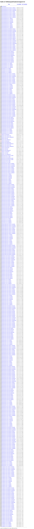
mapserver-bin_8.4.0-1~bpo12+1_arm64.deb (8, 204)
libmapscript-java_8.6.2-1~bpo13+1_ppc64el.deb (9, 408)
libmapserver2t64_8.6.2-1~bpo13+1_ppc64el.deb (9, 226)
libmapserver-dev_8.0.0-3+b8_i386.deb (7, 333)
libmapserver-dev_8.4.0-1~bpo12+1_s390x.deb (8, 316)
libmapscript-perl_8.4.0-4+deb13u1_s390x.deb (8, 366)
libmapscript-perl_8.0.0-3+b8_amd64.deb (7, 399)
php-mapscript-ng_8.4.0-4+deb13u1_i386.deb (8, 98)
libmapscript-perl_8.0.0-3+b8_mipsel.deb (7, 391)
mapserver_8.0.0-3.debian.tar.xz (6, 150)
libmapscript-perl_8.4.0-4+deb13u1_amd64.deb (8, 375)
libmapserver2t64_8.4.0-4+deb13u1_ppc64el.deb (8, 247)
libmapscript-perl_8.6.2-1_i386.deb (7, 361)
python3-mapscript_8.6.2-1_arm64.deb (7, 26)
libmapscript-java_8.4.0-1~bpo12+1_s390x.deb (8, 437)
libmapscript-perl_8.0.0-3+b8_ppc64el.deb (8, 390)
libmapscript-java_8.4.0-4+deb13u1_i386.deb (8, 431)
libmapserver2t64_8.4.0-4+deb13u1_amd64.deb (8, 254)
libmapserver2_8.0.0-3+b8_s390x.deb (7, 267)
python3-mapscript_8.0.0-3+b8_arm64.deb (8, 60)
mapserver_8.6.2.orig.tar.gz (5, 134)
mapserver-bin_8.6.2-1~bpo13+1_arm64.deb (8, 171)
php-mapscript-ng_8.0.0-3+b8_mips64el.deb (8, 121)
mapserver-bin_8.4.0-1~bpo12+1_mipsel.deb (8, 197)
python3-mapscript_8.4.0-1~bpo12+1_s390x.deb (8, 39)
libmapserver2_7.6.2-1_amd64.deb (6, 283)
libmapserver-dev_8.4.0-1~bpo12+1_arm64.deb (8, 325)
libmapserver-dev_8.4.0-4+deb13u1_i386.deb (8, 309)
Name (9, 4)
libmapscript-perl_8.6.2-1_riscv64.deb (7, 357)
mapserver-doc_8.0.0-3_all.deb (6, 160)
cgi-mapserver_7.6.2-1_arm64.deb (6, 524)
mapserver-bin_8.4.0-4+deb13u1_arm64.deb (8, 192)
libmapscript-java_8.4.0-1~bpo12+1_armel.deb (8, 445)
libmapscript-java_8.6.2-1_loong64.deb (7, 420)
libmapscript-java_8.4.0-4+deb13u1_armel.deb (8, 433)
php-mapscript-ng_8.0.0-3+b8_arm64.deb (7, 126)
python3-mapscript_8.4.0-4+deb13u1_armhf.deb (8, 34)
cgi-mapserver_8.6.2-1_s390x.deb (6, 477)
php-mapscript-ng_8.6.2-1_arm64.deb (7, 92)
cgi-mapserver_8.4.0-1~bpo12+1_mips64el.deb (8, 502)
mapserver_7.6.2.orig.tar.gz (5, 151)
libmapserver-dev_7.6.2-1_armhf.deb (7, 341)
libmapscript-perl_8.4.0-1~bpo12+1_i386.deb (8, 382)
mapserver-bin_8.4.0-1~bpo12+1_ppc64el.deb (8, 196)
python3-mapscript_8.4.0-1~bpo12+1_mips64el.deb (9, 43)
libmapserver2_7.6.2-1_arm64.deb (6, 282)
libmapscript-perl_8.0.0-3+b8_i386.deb (7, 394)
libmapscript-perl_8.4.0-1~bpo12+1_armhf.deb (8, 383)
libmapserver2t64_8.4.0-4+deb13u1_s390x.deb (8, 245)
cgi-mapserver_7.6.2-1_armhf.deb (6, 523)
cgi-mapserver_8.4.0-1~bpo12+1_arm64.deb (8, 507)
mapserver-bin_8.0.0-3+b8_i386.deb (7, 212)
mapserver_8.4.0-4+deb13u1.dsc (6, 142)
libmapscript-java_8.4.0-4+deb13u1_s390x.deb (8, 427)
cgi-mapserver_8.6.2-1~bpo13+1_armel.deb (8, 473)
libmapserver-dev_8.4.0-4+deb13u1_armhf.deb (8, 311)
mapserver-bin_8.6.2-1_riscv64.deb (7, 175)
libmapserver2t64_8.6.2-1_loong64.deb (7, 238)
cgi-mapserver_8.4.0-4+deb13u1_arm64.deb (8, 495)
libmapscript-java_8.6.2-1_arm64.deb (7, 424)
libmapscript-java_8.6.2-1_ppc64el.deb (7, 419)
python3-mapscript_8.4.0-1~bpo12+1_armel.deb (8, 47)
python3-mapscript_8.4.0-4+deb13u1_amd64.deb (9, 38)
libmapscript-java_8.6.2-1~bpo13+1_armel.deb (8, 412)
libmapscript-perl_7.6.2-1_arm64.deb (7, 403)
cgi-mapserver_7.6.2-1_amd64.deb (6, 526)
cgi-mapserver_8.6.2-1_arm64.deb (6, 485)
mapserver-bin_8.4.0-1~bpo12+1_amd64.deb (8, 205)
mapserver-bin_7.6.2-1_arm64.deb (6, 221)
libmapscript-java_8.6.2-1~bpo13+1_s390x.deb (8, 406)
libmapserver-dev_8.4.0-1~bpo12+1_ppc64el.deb (9, 317)
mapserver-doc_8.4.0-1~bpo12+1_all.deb (7, 159)
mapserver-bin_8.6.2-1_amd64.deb (6, 183)
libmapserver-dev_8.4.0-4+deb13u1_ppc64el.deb (8, 308)
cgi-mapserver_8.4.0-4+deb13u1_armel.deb (8, 494)
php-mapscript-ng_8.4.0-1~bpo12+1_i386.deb (8, 110)
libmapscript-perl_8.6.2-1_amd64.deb (7, 365)
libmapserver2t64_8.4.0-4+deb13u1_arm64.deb (8, 253)
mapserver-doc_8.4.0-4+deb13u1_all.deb (7, 158)
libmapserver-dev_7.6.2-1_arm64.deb (7, 342)
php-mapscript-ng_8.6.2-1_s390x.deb (7, 84)
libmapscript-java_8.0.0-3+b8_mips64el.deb (8, 453)
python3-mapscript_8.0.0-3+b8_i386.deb (7, 56)
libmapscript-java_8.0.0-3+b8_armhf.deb (7, 456)
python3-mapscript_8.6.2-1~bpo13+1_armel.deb (8, 14)
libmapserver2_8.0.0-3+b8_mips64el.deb (7, 271)
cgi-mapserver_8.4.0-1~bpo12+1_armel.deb (8, 506)
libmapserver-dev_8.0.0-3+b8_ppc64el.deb (8, 329)
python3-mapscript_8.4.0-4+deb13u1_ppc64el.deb (9, 31)
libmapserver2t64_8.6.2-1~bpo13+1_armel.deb (8, 230)
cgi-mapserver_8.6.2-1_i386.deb (6, 482)
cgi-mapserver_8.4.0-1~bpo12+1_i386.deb (8, 503)
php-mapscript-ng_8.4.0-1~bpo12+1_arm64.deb (8, 114)
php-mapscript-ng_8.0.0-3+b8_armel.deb (7, 125)
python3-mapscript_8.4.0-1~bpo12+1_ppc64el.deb (9, 40)
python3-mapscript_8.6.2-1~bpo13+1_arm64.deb (9, 15)
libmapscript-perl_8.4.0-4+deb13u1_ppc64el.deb (8, 369)
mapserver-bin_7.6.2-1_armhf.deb (6, 220)
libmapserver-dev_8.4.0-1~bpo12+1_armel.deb (8, 324)
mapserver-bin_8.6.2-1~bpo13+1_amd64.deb (8, 172)
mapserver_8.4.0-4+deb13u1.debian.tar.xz (8, 143)
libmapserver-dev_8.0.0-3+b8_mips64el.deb (8, 332)
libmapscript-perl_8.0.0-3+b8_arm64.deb (7, 398)
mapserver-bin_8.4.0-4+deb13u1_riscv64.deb (8, 185)
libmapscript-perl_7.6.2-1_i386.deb (7, 400)
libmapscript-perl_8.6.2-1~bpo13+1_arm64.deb (8, 353)
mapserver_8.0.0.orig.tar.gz (5, 147)
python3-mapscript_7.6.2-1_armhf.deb (7, 64)
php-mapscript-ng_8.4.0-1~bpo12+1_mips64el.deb (9, 109)
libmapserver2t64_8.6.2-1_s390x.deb (7, 234)
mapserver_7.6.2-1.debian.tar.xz (6, 154)
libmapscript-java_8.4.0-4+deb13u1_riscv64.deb (8, 428)
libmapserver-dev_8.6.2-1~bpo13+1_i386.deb (8, 288)
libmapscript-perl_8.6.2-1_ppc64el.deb (7, 358)
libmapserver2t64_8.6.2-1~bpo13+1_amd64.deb (8, 233)
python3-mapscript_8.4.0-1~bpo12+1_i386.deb (8, 44)
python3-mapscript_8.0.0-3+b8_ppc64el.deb (8, 52)
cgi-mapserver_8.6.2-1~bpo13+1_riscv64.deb (8, 468)
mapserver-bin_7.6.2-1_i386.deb (6, 218)
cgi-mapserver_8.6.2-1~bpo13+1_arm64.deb (8, 474)
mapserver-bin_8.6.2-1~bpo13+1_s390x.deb (8, 163)
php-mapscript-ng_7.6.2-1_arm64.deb (7, 131)
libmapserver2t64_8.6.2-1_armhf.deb (7, 241)
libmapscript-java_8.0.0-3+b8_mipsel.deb (7, 452)
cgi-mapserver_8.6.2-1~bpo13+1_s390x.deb (8, 466)
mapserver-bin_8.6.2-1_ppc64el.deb (7, 176)
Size (22, 4)
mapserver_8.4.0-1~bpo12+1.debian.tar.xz (8, 146)
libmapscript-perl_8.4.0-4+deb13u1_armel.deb (8, 373)
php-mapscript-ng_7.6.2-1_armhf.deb (7, 130)
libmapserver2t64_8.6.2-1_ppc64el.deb (7, 237)
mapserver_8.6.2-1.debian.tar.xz (6, 139)
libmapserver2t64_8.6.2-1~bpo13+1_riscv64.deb (8, 225)
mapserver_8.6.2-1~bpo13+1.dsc (6, 135)
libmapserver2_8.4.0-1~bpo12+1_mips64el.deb (8, 259)
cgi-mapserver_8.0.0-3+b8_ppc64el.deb (7, 511)
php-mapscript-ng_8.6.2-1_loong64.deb (7, 88)
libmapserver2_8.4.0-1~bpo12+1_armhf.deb (8, 262)
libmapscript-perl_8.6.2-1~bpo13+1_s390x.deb (8, 345)
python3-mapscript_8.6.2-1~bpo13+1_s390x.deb (8, 7)
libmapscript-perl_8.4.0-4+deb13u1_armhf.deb (8, 371)
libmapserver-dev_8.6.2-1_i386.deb (7, 300)
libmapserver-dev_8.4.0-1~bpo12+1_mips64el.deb (9, 320)
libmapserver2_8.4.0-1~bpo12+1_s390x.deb (8, 255)
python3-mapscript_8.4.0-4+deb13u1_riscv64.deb (9, 30)
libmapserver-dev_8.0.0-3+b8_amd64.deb (7, 338)
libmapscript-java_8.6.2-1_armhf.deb (7, 423)
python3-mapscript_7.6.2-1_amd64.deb (7, 67)
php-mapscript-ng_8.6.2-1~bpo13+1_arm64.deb (8, 81)
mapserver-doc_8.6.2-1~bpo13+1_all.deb (7, 155)
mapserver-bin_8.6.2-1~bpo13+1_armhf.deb (8, 168)
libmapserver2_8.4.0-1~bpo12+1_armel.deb (8, 263)
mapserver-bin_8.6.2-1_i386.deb (6, 179)
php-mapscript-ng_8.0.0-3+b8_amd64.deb (8, 127)
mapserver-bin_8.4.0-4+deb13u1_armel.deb (8, 191)
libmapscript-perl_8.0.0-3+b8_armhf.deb (7, 395)
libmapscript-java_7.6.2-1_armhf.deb (7, 462)
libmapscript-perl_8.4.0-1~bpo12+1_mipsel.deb (8, 379)
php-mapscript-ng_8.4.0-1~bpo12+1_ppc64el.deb (9, 106)
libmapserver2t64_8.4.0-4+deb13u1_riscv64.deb (8, 246)
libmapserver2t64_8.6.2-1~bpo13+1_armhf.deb (8, 229)
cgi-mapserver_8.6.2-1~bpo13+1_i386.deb (8, 470)
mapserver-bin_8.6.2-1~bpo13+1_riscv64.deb (8, 164)
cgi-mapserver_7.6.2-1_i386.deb (6, 522)
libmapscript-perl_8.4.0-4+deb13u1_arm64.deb (8, 374)
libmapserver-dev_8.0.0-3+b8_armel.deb (7, 336)
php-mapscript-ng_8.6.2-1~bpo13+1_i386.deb (8, 77)
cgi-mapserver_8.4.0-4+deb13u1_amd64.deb (8, 497)
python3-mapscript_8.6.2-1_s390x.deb (7, 18)
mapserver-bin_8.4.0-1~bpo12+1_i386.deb (8, 200)
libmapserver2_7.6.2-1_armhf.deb (6, 280)
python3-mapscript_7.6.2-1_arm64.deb (7, 65)
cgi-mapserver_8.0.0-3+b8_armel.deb (7, 518)
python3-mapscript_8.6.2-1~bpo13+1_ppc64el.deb (9, 10)
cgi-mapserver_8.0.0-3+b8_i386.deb (7, 515)
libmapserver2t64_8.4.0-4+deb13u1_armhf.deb (8, 250)
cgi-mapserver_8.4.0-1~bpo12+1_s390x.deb (8, 498)
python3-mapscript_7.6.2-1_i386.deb (7, 63)
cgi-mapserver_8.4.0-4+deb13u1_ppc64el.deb (8, 490)
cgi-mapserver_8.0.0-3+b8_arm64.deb (7, 519)
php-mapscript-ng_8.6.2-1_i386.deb (7, 89)
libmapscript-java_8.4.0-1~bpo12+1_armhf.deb (8, 444)
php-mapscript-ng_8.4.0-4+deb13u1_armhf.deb (8, 100)
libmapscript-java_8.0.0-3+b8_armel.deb (7, 457)
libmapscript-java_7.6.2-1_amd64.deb (7, 465)
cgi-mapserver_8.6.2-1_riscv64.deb (7, 478)
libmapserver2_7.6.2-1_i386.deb (6, 279)
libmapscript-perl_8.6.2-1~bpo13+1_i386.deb (8, 349)
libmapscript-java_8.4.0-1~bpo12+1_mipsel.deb (8, 440)
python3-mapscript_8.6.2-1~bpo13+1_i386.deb (8, 11)
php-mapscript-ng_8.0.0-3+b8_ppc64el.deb (8, 118)
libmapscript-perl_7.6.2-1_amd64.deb (7, 404)
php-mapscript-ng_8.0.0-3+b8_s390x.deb (7, 117)
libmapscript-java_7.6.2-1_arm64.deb (7, 464)
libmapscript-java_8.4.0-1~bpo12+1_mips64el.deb (9, 441)
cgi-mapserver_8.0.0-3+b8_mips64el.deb (7, 514)
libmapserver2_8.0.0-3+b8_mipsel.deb (7, 270)
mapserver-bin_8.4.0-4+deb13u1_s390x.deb (8, 184)
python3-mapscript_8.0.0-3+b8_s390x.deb (8, 51)
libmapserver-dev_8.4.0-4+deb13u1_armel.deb (8, 312)
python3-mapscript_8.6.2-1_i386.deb (7, 23)
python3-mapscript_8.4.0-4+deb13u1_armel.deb (8, 35)
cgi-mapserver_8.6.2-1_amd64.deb (6, 486)
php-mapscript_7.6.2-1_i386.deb (6, 68)
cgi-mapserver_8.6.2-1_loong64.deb (7, 481)
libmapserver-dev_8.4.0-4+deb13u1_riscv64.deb (8, 307)
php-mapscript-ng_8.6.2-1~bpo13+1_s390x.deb (8, 73)
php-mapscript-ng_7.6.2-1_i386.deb (7, 129)
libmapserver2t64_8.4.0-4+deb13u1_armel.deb (8, 251)
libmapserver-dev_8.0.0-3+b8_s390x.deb (7, 328)
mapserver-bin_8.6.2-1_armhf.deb (6, 180)
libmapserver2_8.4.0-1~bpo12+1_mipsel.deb (8, 258)
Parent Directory (4, 6)
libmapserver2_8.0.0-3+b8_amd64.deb (7, 278)
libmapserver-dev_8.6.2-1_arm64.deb (7, 303)
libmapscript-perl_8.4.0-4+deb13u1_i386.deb (8, 370)
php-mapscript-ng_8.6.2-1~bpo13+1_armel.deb (8, 80)
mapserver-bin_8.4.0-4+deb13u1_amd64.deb (8, 193)
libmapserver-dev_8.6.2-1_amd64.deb (7, 304)
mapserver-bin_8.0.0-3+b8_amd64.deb (7, 217)
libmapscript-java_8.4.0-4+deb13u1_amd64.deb (8, 436)
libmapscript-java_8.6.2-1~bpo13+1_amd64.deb (8, 415)
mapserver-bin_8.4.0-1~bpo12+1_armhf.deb (8, 201)
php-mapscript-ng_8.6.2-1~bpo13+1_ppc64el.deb (9, 76)
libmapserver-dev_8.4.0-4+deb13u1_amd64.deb (8, 315)
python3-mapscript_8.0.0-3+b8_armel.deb (8, 59)
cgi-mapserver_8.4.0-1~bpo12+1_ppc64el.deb (8, 499)
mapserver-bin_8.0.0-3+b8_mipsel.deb (7, 209)
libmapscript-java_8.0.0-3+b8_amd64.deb (7, 460)
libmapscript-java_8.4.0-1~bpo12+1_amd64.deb (8, 448)
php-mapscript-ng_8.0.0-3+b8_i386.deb (7, 122)
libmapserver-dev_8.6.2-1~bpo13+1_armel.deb (8, 291)
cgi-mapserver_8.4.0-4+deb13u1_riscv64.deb (8, 489)
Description (25, 4)
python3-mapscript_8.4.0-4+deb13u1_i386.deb (8, 32)
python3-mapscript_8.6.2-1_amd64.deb (7, 27)
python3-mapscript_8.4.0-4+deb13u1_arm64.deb (8, 36)
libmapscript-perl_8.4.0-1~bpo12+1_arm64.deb (8, 386)
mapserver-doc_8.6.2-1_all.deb (6, 156)
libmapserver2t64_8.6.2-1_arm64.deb (7, 242)
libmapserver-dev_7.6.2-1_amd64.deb (7, 344)
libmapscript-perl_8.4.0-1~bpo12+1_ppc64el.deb (8, 378)
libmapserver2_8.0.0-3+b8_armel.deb (7, 275)
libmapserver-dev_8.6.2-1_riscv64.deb (7, 296)
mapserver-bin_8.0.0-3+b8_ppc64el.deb (7, 208)
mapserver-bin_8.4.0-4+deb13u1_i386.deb (8, 188)
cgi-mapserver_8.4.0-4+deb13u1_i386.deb (8, 491)
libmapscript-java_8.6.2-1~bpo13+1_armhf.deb (8, 411)
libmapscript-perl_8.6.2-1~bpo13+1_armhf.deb (8, 350)
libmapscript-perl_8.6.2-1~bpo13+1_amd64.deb (8, 354)
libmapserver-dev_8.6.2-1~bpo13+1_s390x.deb (8, 284)
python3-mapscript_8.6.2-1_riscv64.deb (7, 19)
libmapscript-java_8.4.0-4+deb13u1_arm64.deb (8, 435)
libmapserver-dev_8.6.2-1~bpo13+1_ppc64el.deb (9, 287)
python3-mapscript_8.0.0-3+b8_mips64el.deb (8, 55)
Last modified (19, 4)
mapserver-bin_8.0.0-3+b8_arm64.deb (7, 216)
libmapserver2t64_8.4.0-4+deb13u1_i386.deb (8, 249)
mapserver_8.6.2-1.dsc (5, 138)
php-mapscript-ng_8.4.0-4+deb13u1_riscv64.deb (8, 96)
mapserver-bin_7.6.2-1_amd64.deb (6, 222)
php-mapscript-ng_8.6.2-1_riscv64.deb (7, 85)
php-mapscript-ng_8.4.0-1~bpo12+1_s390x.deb (8, 105)
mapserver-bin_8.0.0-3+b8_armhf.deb (7, 213)
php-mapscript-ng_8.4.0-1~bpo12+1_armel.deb (8, 113)
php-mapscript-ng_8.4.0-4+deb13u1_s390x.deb (8, 94)
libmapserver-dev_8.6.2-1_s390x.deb (7, 295)
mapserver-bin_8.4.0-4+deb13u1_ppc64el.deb (8, 187)
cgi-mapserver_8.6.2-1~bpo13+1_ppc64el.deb (8, 469)
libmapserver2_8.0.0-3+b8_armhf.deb (7, 274)
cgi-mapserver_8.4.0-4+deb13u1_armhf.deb (8, 493)
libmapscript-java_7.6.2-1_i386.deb (7, 461)
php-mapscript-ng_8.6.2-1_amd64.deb (7, 93)
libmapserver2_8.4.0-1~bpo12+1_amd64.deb (8, 266)
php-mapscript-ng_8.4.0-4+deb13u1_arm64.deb (8, 102)
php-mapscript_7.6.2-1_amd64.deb (6, 72)
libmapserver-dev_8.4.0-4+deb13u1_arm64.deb (8, 313)
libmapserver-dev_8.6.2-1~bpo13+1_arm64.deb (8, 292)
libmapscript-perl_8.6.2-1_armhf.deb (7, 362)
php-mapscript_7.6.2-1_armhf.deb (6, 69)
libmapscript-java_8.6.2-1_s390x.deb (7, 416)
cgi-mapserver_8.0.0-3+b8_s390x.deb (7, 510)
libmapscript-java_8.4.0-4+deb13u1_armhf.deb (8, 432)
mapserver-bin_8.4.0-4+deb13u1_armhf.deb (8, 189)
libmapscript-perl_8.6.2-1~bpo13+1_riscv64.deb (8, 346)
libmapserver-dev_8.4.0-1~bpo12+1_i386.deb (8, 321)
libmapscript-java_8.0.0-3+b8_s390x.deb (7, 449)
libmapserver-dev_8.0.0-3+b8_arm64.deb (7, 337)
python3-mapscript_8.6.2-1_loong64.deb (7, 22)
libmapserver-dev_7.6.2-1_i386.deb (7, 340)
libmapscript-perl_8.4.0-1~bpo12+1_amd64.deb (8, 387)
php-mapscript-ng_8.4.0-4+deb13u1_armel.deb (8, 101)
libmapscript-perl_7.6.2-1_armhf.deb (7, 402)
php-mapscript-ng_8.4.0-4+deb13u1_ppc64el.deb (9, 97)
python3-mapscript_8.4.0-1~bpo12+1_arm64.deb (9, 48)
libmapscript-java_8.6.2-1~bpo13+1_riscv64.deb (8, 407)
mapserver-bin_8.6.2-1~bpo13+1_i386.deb (8, 167)
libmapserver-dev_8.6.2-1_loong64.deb (7, 299)
